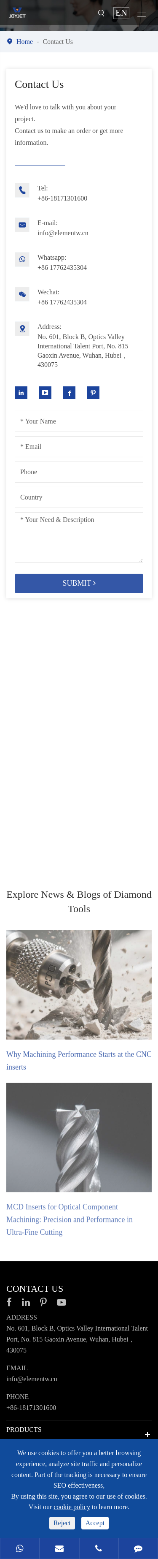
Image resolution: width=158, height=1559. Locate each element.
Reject (62, 1522)
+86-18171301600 (73, 192)
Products (24, 1429)
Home (24, 41)
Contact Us (58, 41)
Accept (95, 1522)
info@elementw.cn (73, 226)
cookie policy (72, 1506)
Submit (78, 579)
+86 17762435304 (73, 261)
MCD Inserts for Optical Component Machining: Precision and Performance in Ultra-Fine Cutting (69, 1225)
